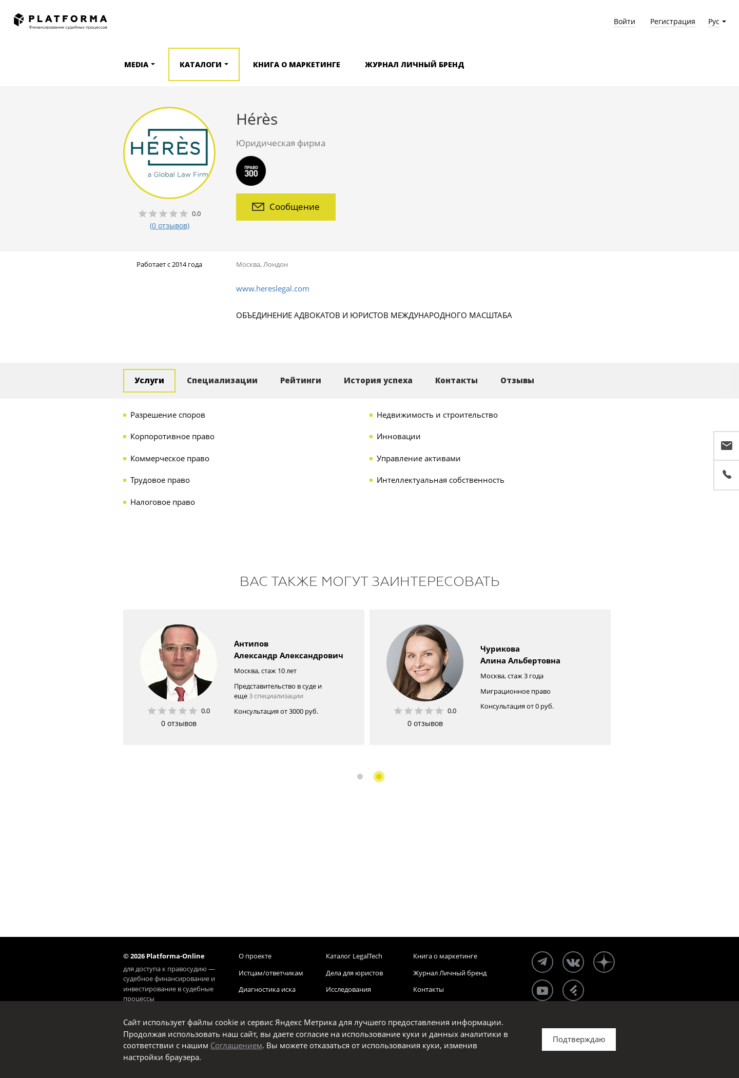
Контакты (456, 380)
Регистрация (672, 21)
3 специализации (276, 695)
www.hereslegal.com (272, 288)
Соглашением (236, 1045)
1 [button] (360, 776)
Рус (713, 21)
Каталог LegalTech (354, 956)
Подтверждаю (579, 1039)
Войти (624, 21)
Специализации (222, 380)
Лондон (275, 264)
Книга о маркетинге (296, 64)
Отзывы (517, 380)
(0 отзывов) (169, 225)
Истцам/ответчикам (271, 972)
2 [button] (379, 776)
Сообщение (286, 206)
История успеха (378, 380)
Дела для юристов (354, 972)
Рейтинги (300, 380)
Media (136, 64)
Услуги (149, 380)
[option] (243, 677)
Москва (248, 264)
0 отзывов (179, 723)
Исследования (348, 989)
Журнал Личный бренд (414, 64)
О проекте (255, 956)
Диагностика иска (267, 989)
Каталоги (201, 64)
